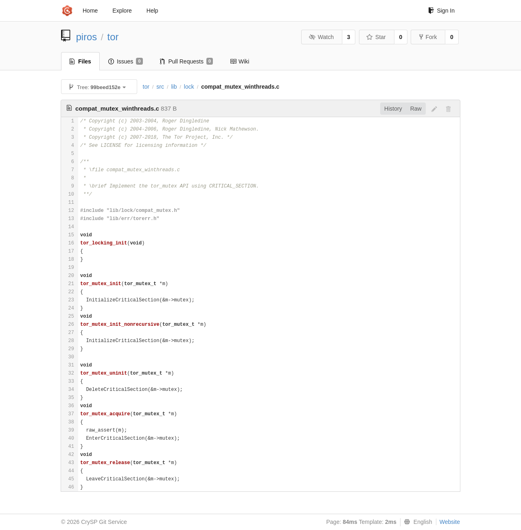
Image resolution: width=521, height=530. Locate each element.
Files (80, 61)
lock (189, 86)
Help (152, 10)
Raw (416, 108)
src (160, 86)
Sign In (441, 10)
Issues (125, 61)
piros (86, 36)
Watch (321, 37)
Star (376, 37)
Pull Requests (186, 61)
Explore (121, 10)
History (393, 108)
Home (90, 10)
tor (113, 36)
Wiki (239, 61)
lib (174, 86)
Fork (428, 37)
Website (450, 522)
